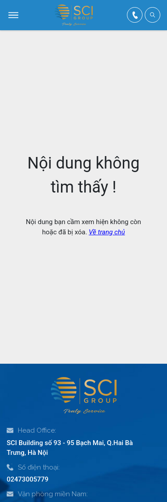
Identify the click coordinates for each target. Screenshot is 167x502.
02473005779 (28, 479)
